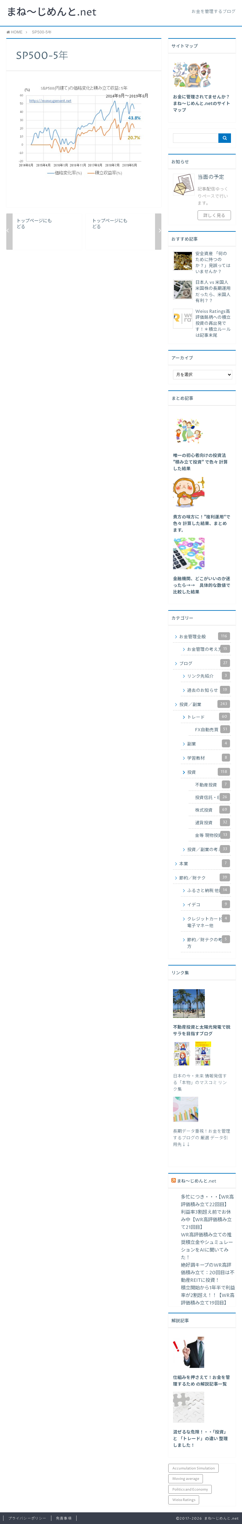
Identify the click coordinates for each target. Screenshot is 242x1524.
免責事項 (63, 1518)
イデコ (208, 904)
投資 (208, 772)
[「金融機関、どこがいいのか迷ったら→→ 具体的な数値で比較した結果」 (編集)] (201, 585)
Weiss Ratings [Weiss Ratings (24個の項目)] (183, 1500)
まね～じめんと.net (51, 13)
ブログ (204, 663)
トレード (208, 717)
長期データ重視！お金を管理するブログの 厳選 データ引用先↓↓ (201, 1138)
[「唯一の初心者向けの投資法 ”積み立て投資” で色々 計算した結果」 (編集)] (200, 462)
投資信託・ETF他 (212, 797)
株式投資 (212, 810)
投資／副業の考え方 (208, 849)
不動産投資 (212, 784)
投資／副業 (204, 704)
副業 (208, 743)
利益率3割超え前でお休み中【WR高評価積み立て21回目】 (206, 1220)
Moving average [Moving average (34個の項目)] (185, 1478)
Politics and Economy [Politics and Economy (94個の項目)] (190, 1489)
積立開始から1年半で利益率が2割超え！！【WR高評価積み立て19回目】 (208, 1295)
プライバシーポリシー (27, 1518)
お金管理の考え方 (208, 649)
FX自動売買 (212, 729)
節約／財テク (204, 877)
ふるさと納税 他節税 (208, 890)
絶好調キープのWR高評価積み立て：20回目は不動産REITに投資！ (207, 1273)
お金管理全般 (204, 636)
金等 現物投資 (212, 835)
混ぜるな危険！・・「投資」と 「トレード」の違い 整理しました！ (200, 1438)
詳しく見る (214, 216)
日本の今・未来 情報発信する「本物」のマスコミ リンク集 (200, 1082)
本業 (204, 863)
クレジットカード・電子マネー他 (208, 921)
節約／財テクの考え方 (208, 942)
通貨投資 (212, 822)
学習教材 (208, 758)
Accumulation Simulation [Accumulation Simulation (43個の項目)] (193, 1468)
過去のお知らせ (208, 690)
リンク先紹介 (208, 676)
